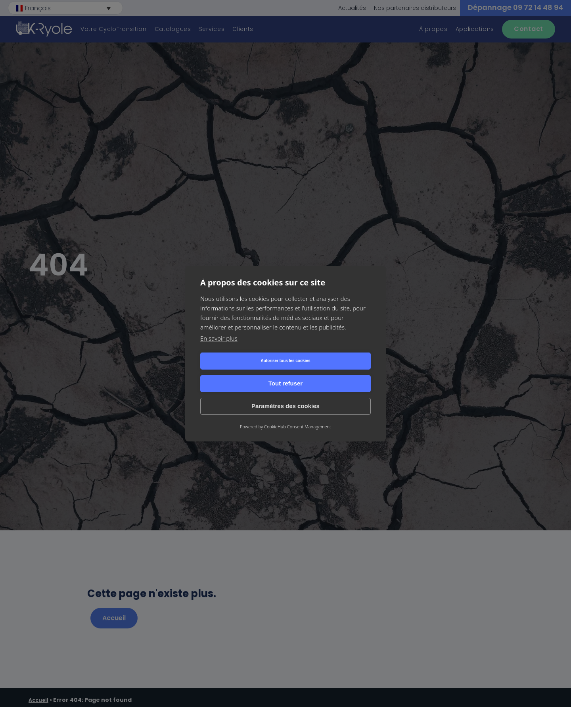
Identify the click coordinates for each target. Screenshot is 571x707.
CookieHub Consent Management (297, 415)
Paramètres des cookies (285, 394)
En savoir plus (219, 349)
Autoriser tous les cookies (241, 372)
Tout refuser (329, 372)
